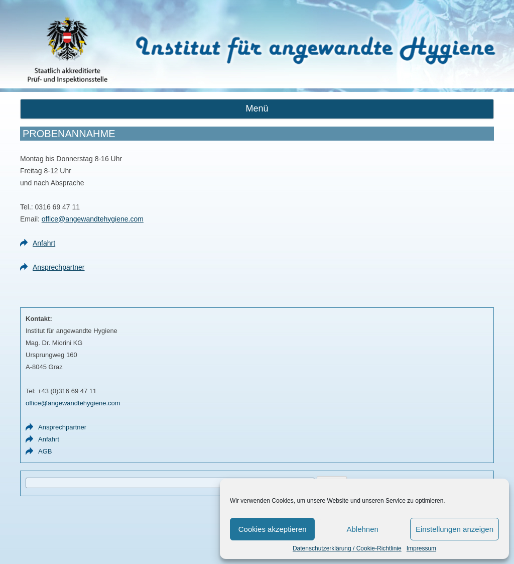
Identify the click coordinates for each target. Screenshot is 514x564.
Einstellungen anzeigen (454, 529)
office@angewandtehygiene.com (93, 219)
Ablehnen (362, 529)
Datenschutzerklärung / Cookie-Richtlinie (347, 548)
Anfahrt (44, 243)
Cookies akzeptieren (272, 529)
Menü (256, 108)
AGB (45, 451)
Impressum (421, 548)
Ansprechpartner (59, 267)
